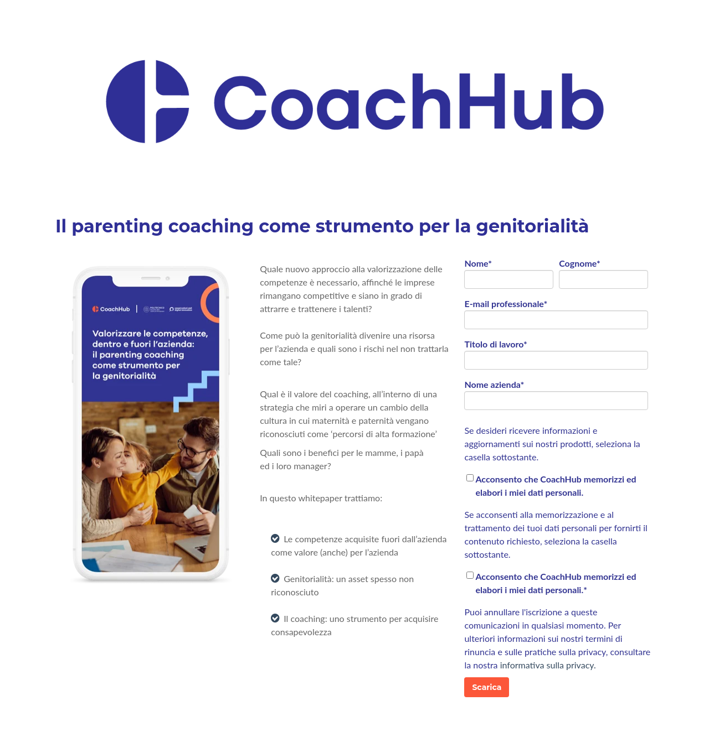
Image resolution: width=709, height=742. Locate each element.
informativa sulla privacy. (548, 665)
